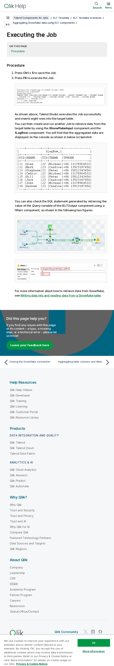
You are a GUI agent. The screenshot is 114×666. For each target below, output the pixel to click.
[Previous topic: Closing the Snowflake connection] (29, 362)
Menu (108, 7)
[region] (57, 650)
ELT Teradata (61, 17)
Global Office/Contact (24, 611)
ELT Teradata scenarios (87, 17)
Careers (15, 600)
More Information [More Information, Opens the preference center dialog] (94, 651)
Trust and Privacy (21, 515)
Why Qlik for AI (20, 526)
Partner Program (21, 595)
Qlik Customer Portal (24, 412)
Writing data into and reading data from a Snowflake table (60, 295)
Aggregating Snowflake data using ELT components (44, 22)
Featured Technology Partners (30, 537)
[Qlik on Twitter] (86, 632)
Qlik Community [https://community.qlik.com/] (66, 632)
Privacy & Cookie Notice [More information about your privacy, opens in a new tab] (31, 663)
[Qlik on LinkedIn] (93, 632)
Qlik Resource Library (24, 417)
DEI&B (14, 584)
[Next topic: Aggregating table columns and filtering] (84, 362)
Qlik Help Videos (21, 390)
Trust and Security (22, 510)
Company (16, 567)
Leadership (17, 573)
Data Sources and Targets (27, 543)
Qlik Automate (19, 486)
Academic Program (23, 589)
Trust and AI (18, 521)
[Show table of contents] (8, 17)
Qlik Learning (18, 406)
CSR (12, 578)
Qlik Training (18, 401)
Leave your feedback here (29, 345)
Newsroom (17, 606)
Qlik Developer (20, 395)
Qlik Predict (17, 480)
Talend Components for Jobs (31, 17)
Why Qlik (16, 504)
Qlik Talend (17, 442)
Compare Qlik (19, 532)
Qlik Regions (18, 549)
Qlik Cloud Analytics (23, 469)
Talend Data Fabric (22, 453)
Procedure (18, 51)
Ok (93, 642)
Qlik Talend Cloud (22, 448)
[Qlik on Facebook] (100, 632)
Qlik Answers (19, 475)
